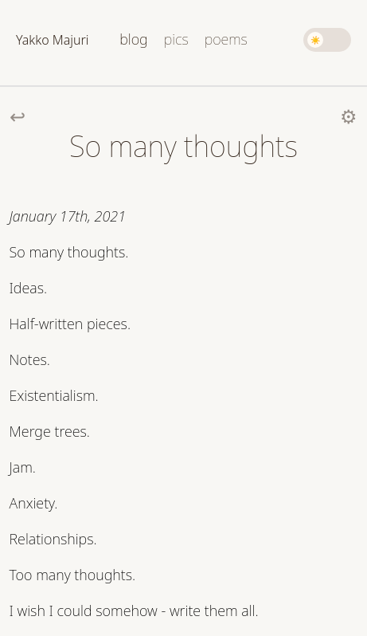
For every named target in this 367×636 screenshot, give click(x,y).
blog (133, 39)
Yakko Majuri (52, 40)
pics (176, 39)
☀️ (315, 39)
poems (226, 39)
